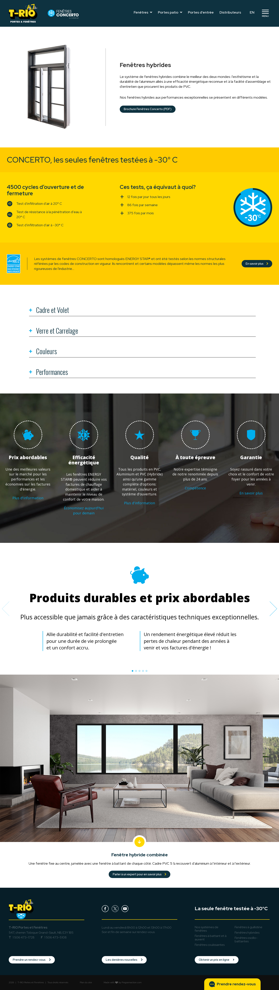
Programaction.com (132, 982)
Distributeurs (230, 12)
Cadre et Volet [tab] (49, 310)
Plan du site (86, 982)
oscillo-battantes (246, 939)
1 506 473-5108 (55, 937)
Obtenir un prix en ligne (216, 960)
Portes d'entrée (201, 12)
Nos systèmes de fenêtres (206, 929)
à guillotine (248, 927)
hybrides (247, 933)
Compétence (195, 488)
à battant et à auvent (210, 937)
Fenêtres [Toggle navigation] (143, 12)
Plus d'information (27, 498)
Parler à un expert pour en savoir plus (139, 874)
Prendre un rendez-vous (32, 960)
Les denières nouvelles (124, 960)
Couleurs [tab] (43, 351)
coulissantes (210, 945)
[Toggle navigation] (265, 13)
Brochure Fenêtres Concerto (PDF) (147, 109)
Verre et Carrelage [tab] (53, 331)
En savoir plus (257, 264)
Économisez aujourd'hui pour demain (84, 510)
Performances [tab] (48, 372)
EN (252, 12)
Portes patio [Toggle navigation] (170, 12)
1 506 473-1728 (23, 937)
